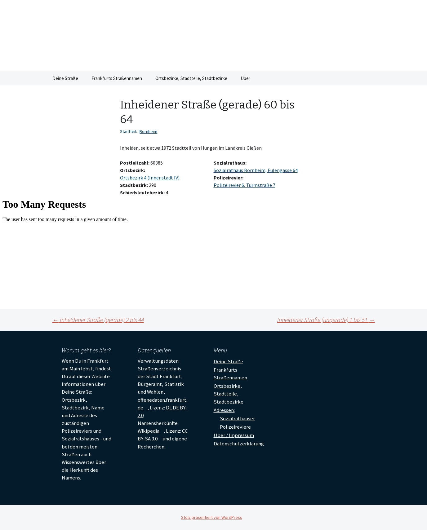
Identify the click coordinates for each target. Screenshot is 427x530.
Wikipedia (148, 430)
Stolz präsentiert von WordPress (211, 517)
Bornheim (148, 131)
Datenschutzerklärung (239, 443)
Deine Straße (65, 78)
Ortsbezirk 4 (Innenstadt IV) (150, 177)
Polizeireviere (235, 426)
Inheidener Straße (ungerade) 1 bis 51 (326, 320)
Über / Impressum (234, 435)
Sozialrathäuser (237, 418)
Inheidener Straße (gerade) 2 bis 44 (98, 320)
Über (245, 78)
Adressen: (224, 410)
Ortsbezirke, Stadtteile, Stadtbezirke (191, 78)
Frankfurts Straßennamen (116, 78)
